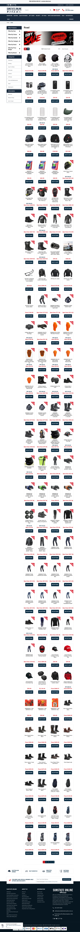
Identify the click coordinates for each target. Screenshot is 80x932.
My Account (39, 891)
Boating (9, 63)
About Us (10, 94)
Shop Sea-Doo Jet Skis (26, 898)
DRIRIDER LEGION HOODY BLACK (29, 413)
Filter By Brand (14, 53)
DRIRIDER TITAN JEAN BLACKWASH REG (55, 575)
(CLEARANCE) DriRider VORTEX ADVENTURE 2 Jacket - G (68, 65)
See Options (29, 74)
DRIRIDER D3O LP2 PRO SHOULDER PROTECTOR (29, 387)
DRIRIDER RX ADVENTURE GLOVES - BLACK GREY (55, 495)
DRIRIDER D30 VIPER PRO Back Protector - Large (68, 334)
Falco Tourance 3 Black (42, 790)
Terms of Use (40, 893)
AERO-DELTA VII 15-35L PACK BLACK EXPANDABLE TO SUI (55, 146)
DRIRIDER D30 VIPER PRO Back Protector (55, 333)
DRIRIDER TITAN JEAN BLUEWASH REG (29, 602)
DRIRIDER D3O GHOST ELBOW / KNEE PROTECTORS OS (29, 361)
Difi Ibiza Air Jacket (55, 278)
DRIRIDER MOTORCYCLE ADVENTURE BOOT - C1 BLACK (68, 414)
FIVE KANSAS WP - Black (42, 816)
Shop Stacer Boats (26, 903)
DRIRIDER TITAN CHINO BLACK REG (55, 548)
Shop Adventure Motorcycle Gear (12, 912)
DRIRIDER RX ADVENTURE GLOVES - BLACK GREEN (42, 495)
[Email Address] (49, 879)
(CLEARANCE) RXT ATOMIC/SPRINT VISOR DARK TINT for (68, 119)
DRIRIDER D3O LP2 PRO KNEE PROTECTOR (68, 360)
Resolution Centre (41, 901)
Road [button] (63, 15)
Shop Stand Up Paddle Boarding (11, 909)
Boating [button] (16, 15)
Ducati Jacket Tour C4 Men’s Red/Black (68, 682)
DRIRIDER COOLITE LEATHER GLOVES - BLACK (42, 334)
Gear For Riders (11, 66)
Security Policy (40, 900)
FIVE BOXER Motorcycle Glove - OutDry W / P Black (55, 790)
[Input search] (36, 10)
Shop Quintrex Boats (26, 901)
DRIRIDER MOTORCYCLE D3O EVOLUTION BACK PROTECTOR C (42, 441)
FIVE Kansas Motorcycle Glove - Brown (29, 817)
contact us (60, 5)
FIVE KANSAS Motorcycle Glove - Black (68, 790)
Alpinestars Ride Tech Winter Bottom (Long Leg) (55, 226)
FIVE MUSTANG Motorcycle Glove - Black (29, 65)
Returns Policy (11, 97)
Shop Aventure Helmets (11, 903)
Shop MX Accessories (11, 893)
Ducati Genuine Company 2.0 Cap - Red (68, 656)
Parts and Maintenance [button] (54, 15)
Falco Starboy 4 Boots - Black (29, 790)
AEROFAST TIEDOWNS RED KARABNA (55, 172)
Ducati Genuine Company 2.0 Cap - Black (55, 656)
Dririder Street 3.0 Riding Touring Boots (42, 521)
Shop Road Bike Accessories (12, 895)
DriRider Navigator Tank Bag (68, 440)
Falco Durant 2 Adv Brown (55, 736)
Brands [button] (71, 19)
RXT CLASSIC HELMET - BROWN (42, 64)
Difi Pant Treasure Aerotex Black (29, 306)
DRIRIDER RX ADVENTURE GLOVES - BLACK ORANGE (68, 495)
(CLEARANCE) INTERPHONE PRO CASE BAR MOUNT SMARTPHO (29, 92)
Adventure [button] (9, 15)
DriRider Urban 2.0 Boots (29, 628)
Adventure (10, 60)
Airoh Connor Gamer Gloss (68, 172)
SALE (8, 19)
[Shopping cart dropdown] (56, 10)
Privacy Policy (55, 881)
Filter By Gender (14, 38)
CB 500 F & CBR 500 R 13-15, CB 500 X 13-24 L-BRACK (29, 280)
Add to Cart (29, 101)
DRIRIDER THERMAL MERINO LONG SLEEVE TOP (68, 522)
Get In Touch (10, 101)
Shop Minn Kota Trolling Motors (28, 908)
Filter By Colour (14, 34)
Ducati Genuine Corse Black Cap (29, 682)
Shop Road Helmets (11, 900)
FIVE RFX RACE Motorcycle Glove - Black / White (42, 844)
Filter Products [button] (12, 28)
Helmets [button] (38, 15)
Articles (23, 893)
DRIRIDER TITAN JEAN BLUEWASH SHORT (42, 602)
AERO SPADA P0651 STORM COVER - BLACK (42, 145)
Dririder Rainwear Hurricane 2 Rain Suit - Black (55, 468)
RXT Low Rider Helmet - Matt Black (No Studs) (55, 65)
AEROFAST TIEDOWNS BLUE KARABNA (42, 172)
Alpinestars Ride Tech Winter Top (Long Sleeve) (68, 226)
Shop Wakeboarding (11, 907)
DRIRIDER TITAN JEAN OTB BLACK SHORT (55, 602)
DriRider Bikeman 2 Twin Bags (29, 333)
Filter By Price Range (14, 48)
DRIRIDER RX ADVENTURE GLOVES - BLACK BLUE (29, 495)
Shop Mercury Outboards (27, 905)
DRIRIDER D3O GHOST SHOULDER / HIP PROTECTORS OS (42, 361)
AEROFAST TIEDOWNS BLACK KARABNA (29, 172)
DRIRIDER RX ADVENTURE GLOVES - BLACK (68, 468)
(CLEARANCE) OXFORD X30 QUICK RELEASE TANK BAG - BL (42, 92)
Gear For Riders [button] (23, 15)
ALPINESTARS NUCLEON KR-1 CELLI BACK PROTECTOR (55, 200)
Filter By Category (14, 41)
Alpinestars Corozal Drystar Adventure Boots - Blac (68, 199)
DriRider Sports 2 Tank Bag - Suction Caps (29, 522)
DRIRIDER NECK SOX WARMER (29, 467)
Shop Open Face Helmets (12, 905)
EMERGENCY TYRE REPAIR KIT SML (55, 709)
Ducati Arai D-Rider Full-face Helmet (42, 655)
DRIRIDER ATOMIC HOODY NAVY (68, 306)
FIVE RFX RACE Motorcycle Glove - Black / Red (29, 844)
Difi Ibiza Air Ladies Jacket (68, 279)
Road (9, 83)
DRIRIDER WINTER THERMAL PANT (42, 628)
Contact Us (24, 895)
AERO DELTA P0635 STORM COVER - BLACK (29, 145)
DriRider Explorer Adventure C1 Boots (42, 387)
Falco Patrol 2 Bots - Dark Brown (55, 763)
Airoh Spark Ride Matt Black (29, 199)
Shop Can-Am (25, 900)
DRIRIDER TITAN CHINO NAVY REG (68, 548)
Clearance (9, 891)
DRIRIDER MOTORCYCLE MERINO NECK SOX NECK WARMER (55, 441)
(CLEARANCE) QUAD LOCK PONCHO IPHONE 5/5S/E (29, 119)
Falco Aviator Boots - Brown (29, 736)
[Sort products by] (67, 49)
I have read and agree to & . (47, 881)
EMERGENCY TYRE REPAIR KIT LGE (29, 709)
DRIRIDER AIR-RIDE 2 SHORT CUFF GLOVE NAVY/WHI (55, 307)
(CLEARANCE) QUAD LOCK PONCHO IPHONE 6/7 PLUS (42, 119)
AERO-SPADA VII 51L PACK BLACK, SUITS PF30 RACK (68, 145)
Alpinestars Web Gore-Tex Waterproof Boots (42, 253)
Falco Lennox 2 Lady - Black (29, 763)
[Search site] (50, 10)
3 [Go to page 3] (48, 862)
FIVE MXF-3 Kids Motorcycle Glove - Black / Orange (55, 817)
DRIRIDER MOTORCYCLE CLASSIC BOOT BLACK (29, 441)
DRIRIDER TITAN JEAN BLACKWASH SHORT (68, 575)
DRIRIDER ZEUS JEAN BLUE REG (29, 655)
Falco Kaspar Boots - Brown (68, 736)
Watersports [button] (69, 15)
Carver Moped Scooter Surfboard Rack (68, 253)
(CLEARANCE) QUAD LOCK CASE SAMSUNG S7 (55, 92)
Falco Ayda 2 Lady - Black (42, 736)
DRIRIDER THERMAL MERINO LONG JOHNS (55, 522)
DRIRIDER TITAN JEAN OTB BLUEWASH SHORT (68, 602)
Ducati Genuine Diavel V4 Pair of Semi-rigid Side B (42, 683)
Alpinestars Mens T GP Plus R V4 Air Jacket (42, 226)
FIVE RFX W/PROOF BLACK (55, 843)
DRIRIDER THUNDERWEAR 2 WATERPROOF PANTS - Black (42, 549)
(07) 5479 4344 (69, 10)
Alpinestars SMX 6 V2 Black (29, 252)
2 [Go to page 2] (46, 862)
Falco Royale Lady (68, 762)
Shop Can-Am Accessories (12, 898)
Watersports (10, 87)
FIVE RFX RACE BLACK (68, 816)
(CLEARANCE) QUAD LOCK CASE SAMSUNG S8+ (68, 92)
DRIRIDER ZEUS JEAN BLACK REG (68, 628)
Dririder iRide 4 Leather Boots (68, 387)
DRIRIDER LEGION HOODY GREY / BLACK (42, 414)
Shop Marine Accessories (12, 914)
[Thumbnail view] (25, 49)
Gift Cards (32, 15)
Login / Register (69, 5)
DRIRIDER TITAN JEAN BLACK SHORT (42, 575)
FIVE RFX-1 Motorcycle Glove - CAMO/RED (68, 844)
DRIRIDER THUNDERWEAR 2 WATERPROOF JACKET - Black (29, 549)
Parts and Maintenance (13, 80)
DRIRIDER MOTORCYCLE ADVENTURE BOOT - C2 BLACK (55, 414)
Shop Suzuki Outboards (27, 907)
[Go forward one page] (53, 862)
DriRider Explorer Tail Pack (55, 387)
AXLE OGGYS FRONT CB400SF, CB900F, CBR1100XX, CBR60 (55, 253)
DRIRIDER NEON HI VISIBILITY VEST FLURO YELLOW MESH (42, 468)
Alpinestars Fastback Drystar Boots (29, 226)
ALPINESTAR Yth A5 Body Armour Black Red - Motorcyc (42, 199)
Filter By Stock (14, 44)
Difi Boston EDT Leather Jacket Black (42, 279)
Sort (59, 48)
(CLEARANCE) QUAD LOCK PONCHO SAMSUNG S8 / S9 (55, 119)
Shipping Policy (40, 895)
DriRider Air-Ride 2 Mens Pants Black (42, 306)
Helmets (10, 73)
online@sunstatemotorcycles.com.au (64, 911)
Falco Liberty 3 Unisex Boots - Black (42, 763)
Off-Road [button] (44, 15)
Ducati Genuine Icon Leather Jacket (55, 682)
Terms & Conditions (48, 881)
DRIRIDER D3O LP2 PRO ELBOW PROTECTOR (55, 360)
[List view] (28, 49)
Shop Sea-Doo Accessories (12, 896)
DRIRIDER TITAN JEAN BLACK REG (29, 575)
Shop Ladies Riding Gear (12, 916)
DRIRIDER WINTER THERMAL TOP (55, 628)
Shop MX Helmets (10, 901)
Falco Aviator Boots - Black (68, 709)
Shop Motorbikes (25, 896)
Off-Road (10, 76)
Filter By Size (14, 31)
